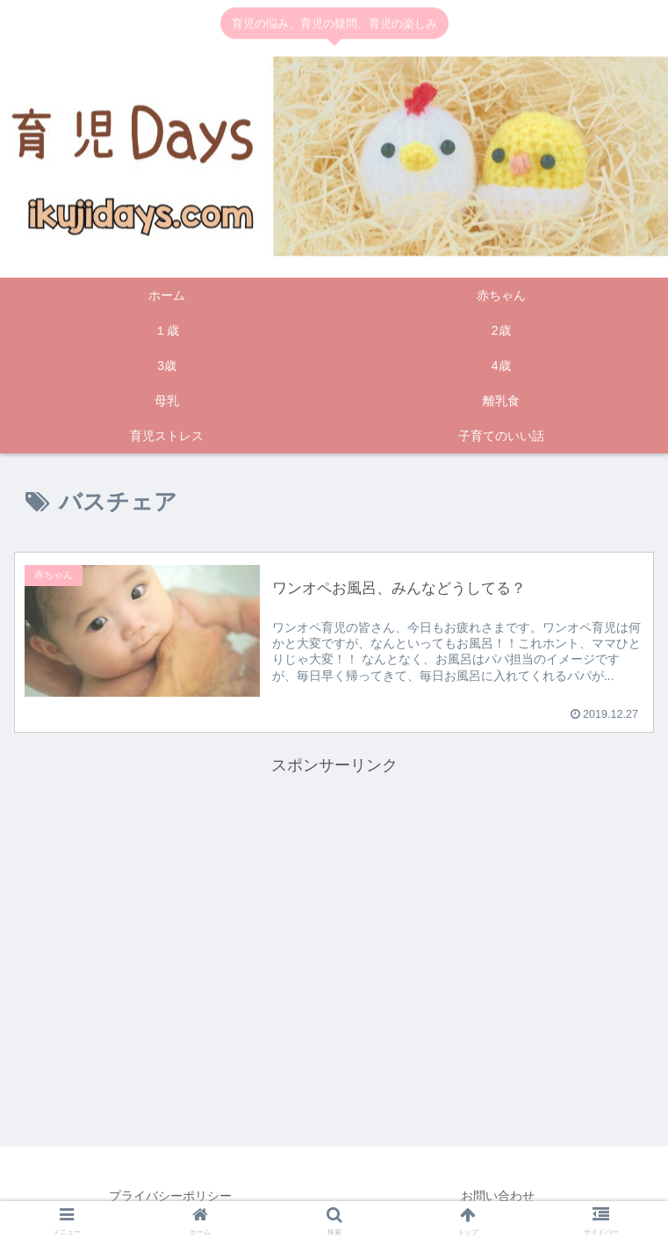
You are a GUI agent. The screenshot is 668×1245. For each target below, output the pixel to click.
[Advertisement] (334, 903)
